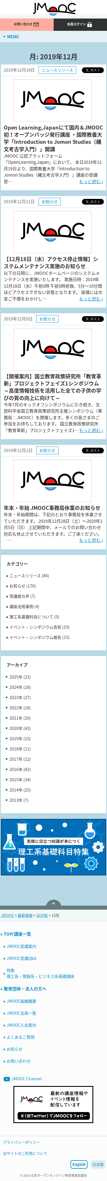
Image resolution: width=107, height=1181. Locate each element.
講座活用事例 (21, 606)
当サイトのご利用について (25, 1153)
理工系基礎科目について (31, 616)
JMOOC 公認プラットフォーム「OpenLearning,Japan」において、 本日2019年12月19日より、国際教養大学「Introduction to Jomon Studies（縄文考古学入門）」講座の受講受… (53, 169)
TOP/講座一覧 (17, 934)
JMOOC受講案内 (21, 946)
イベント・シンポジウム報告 (35, 637)
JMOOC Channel (23, 1079)
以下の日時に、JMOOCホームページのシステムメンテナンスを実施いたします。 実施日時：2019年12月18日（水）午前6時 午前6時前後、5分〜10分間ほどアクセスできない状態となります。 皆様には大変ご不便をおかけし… (53, 286)
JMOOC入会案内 (21, 1025)
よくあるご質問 (21, 1037)
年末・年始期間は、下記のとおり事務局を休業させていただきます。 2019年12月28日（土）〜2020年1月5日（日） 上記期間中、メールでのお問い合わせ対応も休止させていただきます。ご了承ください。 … (53, 527)
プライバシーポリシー (21, 1142)
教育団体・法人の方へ (25, 989)
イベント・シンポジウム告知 (35, 627)
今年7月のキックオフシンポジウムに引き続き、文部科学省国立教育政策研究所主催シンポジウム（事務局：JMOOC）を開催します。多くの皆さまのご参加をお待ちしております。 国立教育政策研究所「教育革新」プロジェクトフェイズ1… (53, 417)
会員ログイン (80, 25)
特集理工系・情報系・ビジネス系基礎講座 (40, 973)
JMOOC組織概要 (21, 1001)
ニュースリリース (57, 70)
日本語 (98, 1164)
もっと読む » (91, 181)
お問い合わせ (26, 25)
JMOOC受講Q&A (22, 958)
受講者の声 (19, 596)
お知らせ (50, 201)
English (79, 1164)
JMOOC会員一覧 (21, 1013)
